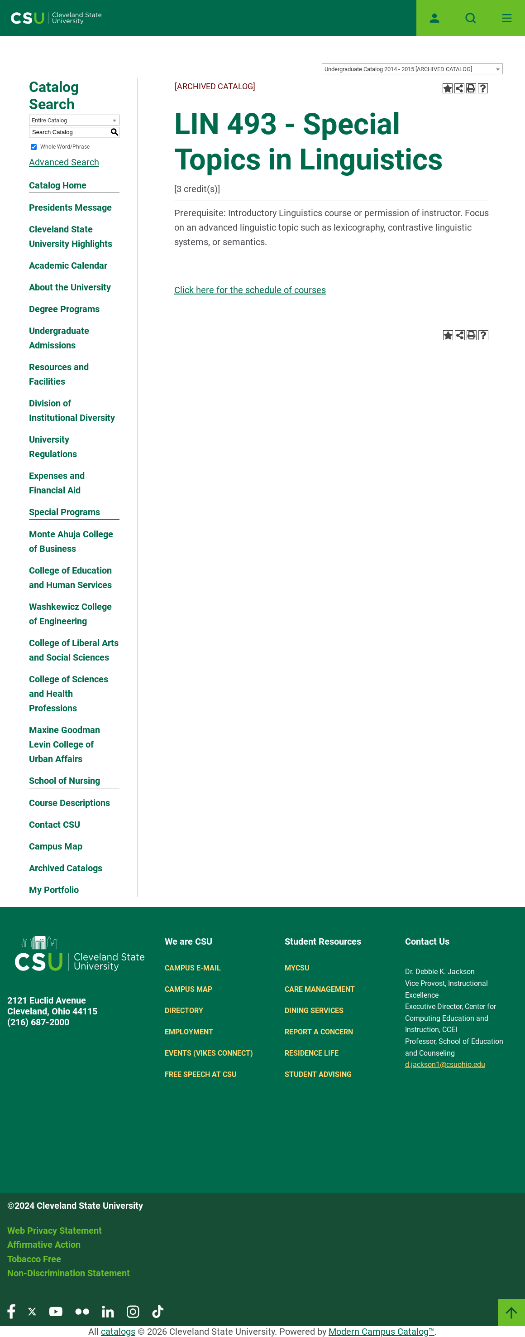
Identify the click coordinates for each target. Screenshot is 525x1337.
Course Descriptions (69, 802)
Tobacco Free (34, 1259)
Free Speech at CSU (201, 1074)
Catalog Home (57, 185)
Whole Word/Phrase (65, 147)
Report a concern (319, 1032)
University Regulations (53, 446)
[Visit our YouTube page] (55, 1311)
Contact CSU (54, 824)
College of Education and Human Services (70, 577)
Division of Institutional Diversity (72, 410)
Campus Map (55, 846)
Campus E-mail (193, 968)
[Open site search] (471, 18)
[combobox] (412, 68)
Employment (189, 1032)
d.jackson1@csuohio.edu (445, 1064)
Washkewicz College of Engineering (70, 614)
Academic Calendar (68, 265)
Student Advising (318, 1074)
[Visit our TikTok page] (157, 1311)
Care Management (320, 989)
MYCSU (297, 968)
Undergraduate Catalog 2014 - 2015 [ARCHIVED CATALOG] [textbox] (398, 69)
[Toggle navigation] (507, 18)
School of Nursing (64, 780)
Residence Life (312, 1053)
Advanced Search (64, 162)
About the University (70, 287)
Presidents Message (70, 207)
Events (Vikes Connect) (209, 1053)
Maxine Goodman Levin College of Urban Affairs (64, 744)
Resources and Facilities (59, 374)
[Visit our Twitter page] (32, 1311)
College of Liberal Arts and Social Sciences (74, 650)
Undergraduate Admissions (59, 338)
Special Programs (64, 512)
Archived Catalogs (65, 868)
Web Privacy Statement (54, 1230)
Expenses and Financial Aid (57, 483)
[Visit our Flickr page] (82, 1311)
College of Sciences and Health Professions (68, 694)
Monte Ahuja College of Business (71, 541)
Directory (184, 1010)
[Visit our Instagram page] (133, 1311)
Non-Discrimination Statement (68, 1273)
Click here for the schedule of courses (250, 290)
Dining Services (314, 1010)
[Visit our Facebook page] (11, 1311)
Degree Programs (64, 309)
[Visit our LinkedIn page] (108, 1311)
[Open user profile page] (434, 18)
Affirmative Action (44, 1244)
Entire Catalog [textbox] (49, 120)
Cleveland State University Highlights (70, 236)
